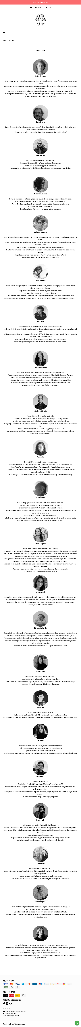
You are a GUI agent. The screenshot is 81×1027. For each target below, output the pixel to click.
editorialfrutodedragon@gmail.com (14, 1011)
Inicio (5, 41)
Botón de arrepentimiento (11, 1016)
